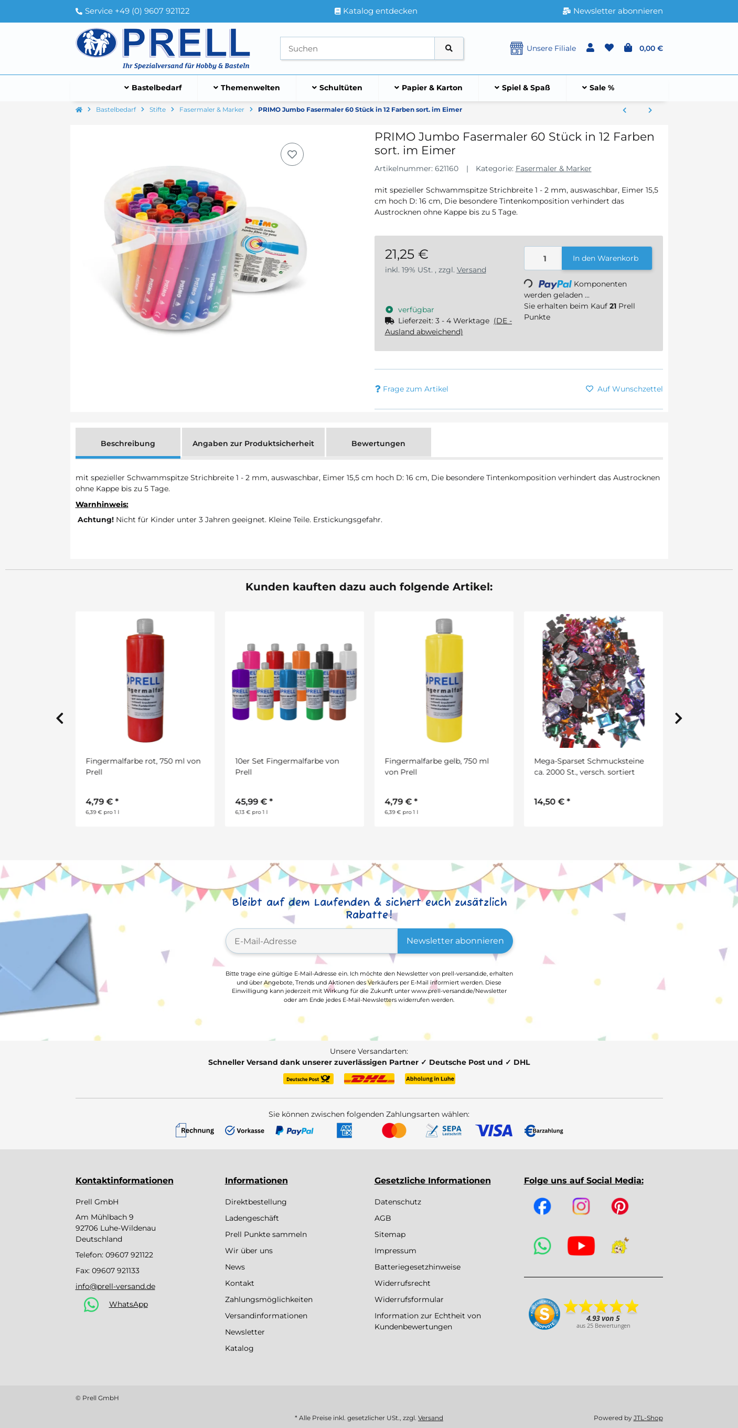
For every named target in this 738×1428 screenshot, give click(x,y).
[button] (590, 48)
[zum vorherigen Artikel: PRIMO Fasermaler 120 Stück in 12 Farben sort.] (624, 110)
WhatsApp (128, 1304)
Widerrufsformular (409, 1299)
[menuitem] (153, 88)
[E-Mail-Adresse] (312, 941)
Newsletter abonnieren (455, 941)
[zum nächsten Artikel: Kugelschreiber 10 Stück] (650, 110)
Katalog (239, 1348)
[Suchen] (357, 48)
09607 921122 (129, 1255)
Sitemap (390, 1234)
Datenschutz (398, 1202)
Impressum (395, 1250)
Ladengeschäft (252, 1218)
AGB (383, 1218)
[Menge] (543, 258)
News (235, 1267)
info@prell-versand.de (115, 1286)
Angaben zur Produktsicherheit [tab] (253, 443)
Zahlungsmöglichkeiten (269, 1299)
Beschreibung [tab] (128, 443)
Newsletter (245, 1332)
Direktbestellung (256, 1202)
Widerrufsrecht (403, 1283)
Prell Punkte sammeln (266, 1234)
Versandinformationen (266, 1315)
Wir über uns (249, 1250)
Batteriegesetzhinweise (418, 1267)
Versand (471, 269)
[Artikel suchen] (449, 48)
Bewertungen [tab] (378, 443)
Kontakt (239, 1283)
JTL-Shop (648, 1418)
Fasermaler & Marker (554, 168)
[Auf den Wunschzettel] (292, 154)
